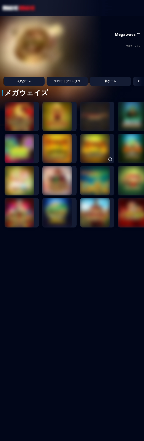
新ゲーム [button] (110, 81)
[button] (139, 81)
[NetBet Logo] (19, 8)
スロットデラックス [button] (67, 81)
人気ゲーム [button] (24, 81)
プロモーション (133, 46)
